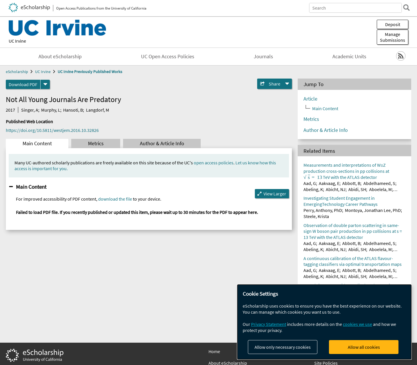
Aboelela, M (380, 189)
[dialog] (324, 322)
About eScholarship (60, 56)
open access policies (213, 163)
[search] (403, 7)
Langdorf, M (97, 110)
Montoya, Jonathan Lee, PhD (373, 210)
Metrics (96, 143)
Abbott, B (351, 183)
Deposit (392, 24)
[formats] (45, 84)
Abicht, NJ (335, 189)
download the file (115, 199)
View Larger (275, 194)
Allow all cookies (364, 347)
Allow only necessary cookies (283, 347)
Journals (263, 56)
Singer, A (29, 110)
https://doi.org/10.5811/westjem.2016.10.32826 (52, 130)
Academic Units (349, 56)
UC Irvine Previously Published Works (90, 71)
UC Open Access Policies (167, 56)
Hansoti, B (73, 110)
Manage (392, 37)
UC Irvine (17, 41)
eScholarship (17, 71)
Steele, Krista (316, 216)
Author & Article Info (162, 143)
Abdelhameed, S (379, 183)
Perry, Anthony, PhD (322, 210)
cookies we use (357, 324)
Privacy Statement (268, 324)
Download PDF (23, 84)
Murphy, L (50, 110)
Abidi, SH (357, 189)
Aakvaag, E (329, 183)
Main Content (37, 143)
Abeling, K (313, 189)
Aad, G (309, 183)
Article (310, 99)
